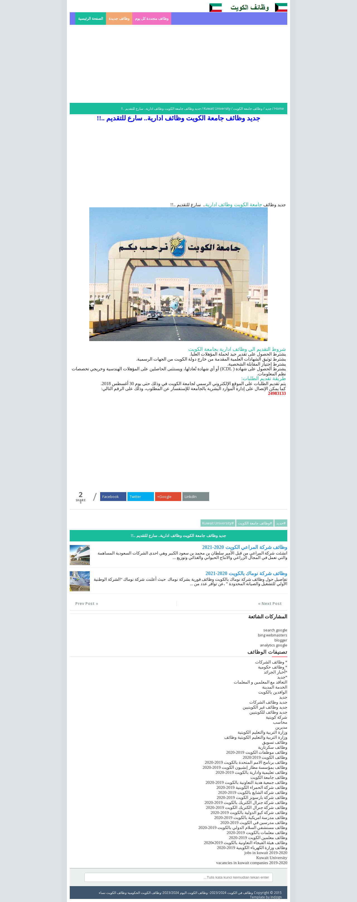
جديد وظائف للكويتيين (268, 712)
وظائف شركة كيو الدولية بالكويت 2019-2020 (249, 812)
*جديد (282, 677)
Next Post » (270, 603)
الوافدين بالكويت (272, 692)
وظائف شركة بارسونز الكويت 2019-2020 (252, 797)
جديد (268, 108)
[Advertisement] (178, 64)
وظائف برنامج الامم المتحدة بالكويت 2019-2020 (246, 762)
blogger (280, 640)
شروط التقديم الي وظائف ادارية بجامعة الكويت (237, 349)
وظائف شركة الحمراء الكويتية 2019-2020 (251, 787)
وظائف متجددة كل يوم (152, 18)
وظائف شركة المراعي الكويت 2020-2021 (244, 547)
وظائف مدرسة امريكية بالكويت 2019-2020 (250, 817)
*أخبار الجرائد (275, 672)
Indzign (276, 897)
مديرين (281, 727)
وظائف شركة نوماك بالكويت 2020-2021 (246, 573)
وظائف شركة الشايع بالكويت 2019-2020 (252, 792)
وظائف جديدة (119, 18)
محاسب (280, 722)
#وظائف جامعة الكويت (255, 523)
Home (279, 108)
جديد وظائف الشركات (268, 702)
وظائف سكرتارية (272, 747)
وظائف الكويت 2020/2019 (265, 757)
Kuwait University (217, 108)
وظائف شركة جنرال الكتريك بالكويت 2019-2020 (245, 802)
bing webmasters (272, 635)
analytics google (273, 645)
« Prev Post (86, 603)
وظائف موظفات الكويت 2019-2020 (256, 752)
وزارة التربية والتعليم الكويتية (262, 732)
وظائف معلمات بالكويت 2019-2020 (257, 832)
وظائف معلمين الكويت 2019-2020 (258, 837)
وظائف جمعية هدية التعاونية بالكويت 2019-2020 (246, 782)
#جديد (281, 523)
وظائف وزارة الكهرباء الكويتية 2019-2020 (252, 847)
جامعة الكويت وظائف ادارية (233, 204)
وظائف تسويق (274, 742)
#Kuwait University (218, 523)
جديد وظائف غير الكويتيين (265, 707)
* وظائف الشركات (271, 662)
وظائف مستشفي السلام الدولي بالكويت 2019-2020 (242, 827)
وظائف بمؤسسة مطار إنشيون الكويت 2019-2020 (244, 767)
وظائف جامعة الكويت (247, 108)
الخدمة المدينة (274, 687)
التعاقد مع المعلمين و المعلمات (260, 682)
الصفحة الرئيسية (90, 18)
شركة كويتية (276, 717)
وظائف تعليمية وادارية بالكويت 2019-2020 (251, 772)
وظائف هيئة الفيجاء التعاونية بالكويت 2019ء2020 (245, 842)
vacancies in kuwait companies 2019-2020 (251, 862)
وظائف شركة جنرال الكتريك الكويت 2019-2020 (246, 807)
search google (275, 630)
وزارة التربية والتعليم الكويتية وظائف (255, 737)
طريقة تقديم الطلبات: (263, 378)
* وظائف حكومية (272, 667)
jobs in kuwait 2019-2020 (265, 852)
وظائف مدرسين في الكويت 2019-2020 (253, 822)
